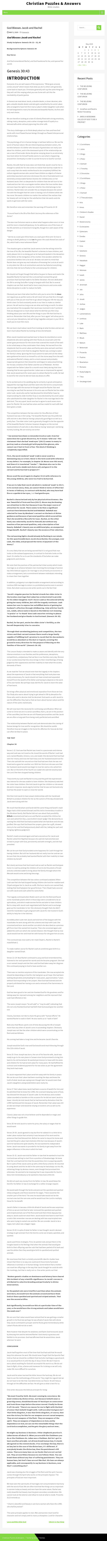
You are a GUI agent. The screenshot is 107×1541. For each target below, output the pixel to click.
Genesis (25, 32)
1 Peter (82, 159)
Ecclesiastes (84, 226)
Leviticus (83, 318)
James (82, 280)
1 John (82, 149)
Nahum (82, 343)
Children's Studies (87, 212)
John (81, 294)
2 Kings (82, 183)
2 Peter (82, 188)
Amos (82, 207)
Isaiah (82, 275)
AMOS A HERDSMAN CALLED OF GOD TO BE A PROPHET (87, 119)
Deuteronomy (85, 222)
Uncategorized (85, 381)
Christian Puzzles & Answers (53, 3)
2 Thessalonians (86, 197)
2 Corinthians (85, 178)
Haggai (82, 265)
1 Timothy (84, 168)
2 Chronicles (84, 173)
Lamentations (85, 314)
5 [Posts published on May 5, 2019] (98, 50)
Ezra (81, 246)
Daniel (82, 217)
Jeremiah (83, 285)
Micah (82, 338)
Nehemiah (84, 347)
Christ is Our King (56, 1522)
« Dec (79, 65)
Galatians (83, 251)
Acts (81, 202)
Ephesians (84, 231)
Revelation (84, 362)
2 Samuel (83, 193)
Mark (81, 328)
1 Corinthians (85, 144)
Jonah (82, 299)
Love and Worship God (16, 1522)
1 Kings (82, 154)
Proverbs (83, 352)
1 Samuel (83, 164)
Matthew (83, 333)
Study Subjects (85, 372)
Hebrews (83, 270)
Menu (5, 12)
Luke (81, 323)
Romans (83, 367)
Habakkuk (83, 260)
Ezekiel (82, 241)
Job (81, 289)
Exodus (82, 236)
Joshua (82, 304)
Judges (82, 309)
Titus (82, 376)
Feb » (85, 65)
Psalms (82, 357)
